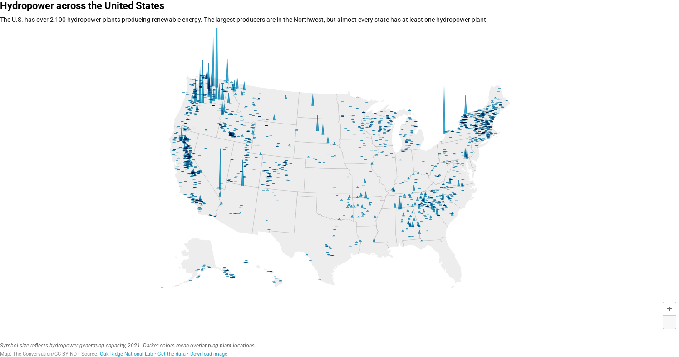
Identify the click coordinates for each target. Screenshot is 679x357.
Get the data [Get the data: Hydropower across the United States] (171, 354)
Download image (208, 354)
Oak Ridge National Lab (126, 354)
